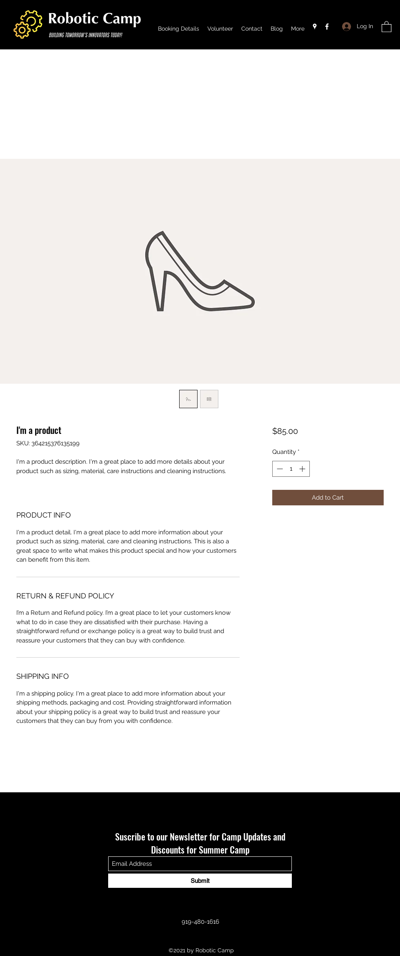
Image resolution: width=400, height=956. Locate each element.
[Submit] (200, 881)
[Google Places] (315, 26)
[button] (386, 26)
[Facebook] (327, 26)
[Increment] (303, 468)
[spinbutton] (291, 468)
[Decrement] (278, 468)
